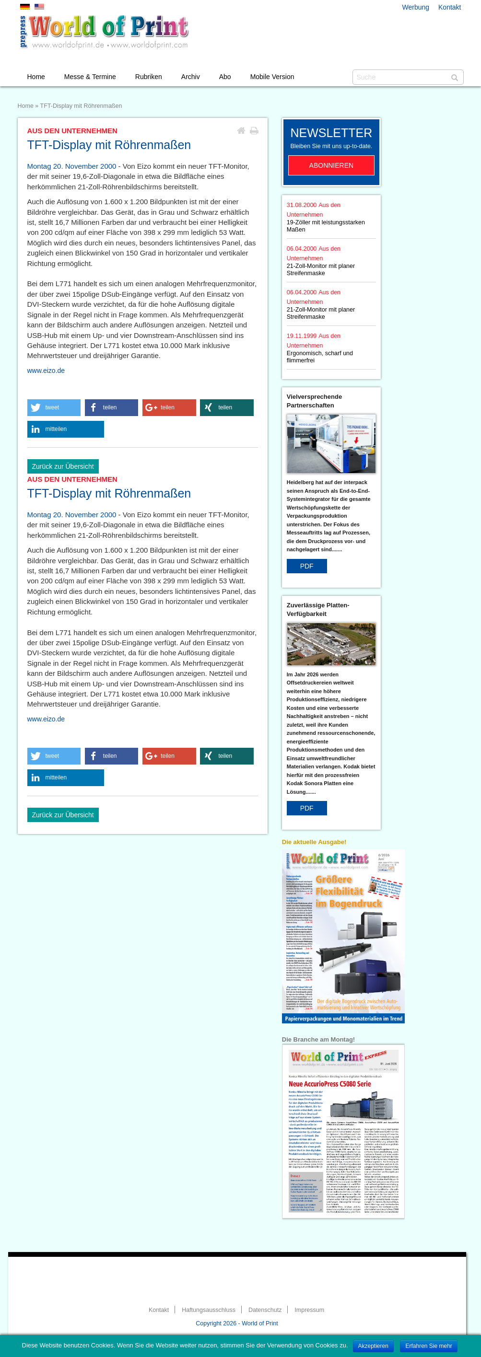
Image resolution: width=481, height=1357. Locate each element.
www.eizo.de (46, 370)
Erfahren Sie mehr (428, 1346)
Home (36, 77)
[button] (54, 407)
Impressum (309, 1310)
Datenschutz (265, 1310)
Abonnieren (331, 165)
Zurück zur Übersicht (63, 466)
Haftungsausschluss (208, 1310)
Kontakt (449, 7)
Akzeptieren (373, 1346)
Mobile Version (272, 77)
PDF (307, 566)
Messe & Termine (90, 77)
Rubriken (148, 77)
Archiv (190, 77)
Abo (225, 77)
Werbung (416, 7)
